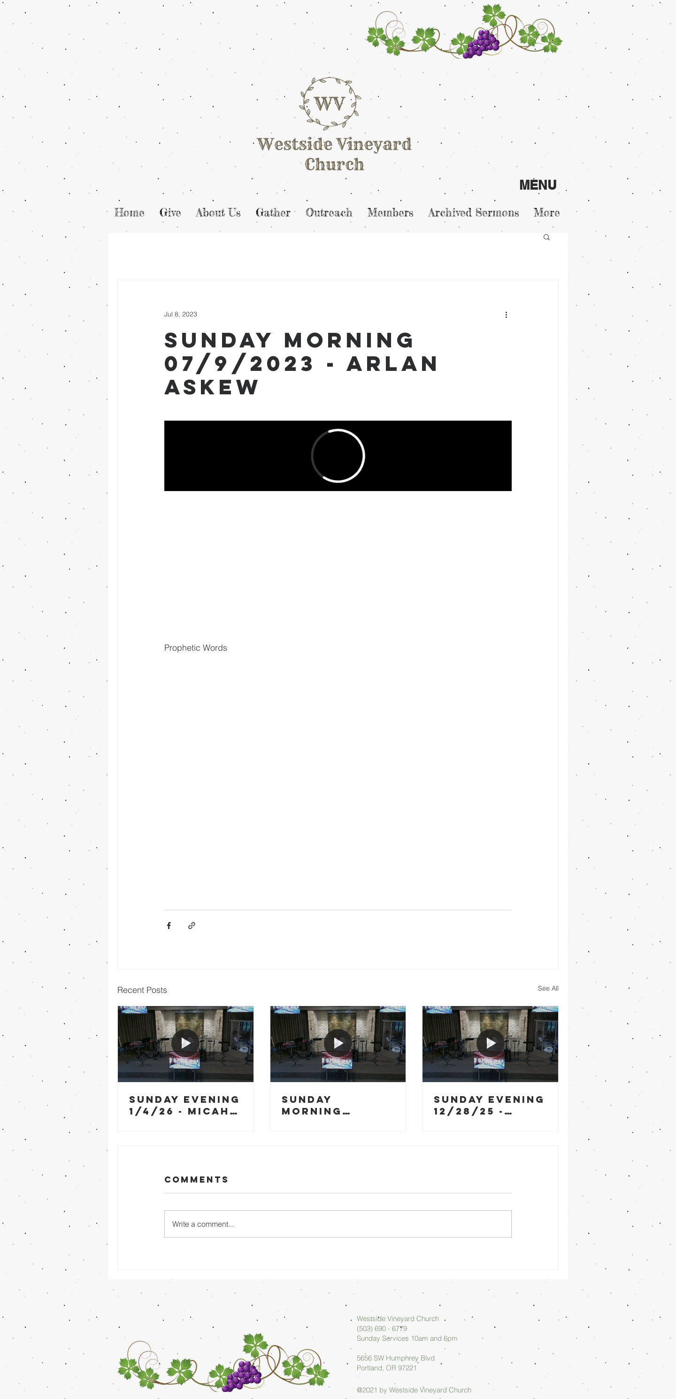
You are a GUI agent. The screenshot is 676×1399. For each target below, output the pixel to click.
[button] (546, 236)
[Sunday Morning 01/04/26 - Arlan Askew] (338, 1044)
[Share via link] (191, 925)
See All (548, 988)
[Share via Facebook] (168, 925)
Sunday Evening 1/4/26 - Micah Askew (184, 1105)
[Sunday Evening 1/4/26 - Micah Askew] (186, 1044)
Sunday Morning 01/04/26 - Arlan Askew (327, 1105)
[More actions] (506, 314)
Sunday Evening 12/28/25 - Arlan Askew (489, 1105)
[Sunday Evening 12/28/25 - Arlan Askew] (490, 1044)
